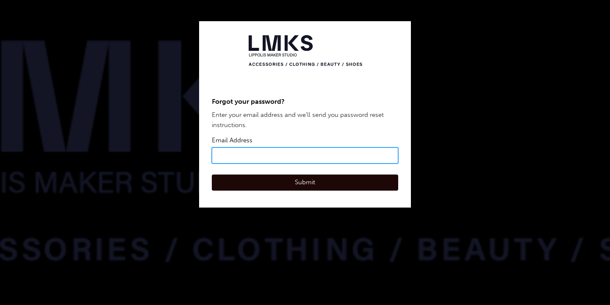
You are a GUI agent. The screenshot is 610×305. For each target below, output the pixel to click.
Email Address (232, 140)
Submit (305, 182)
